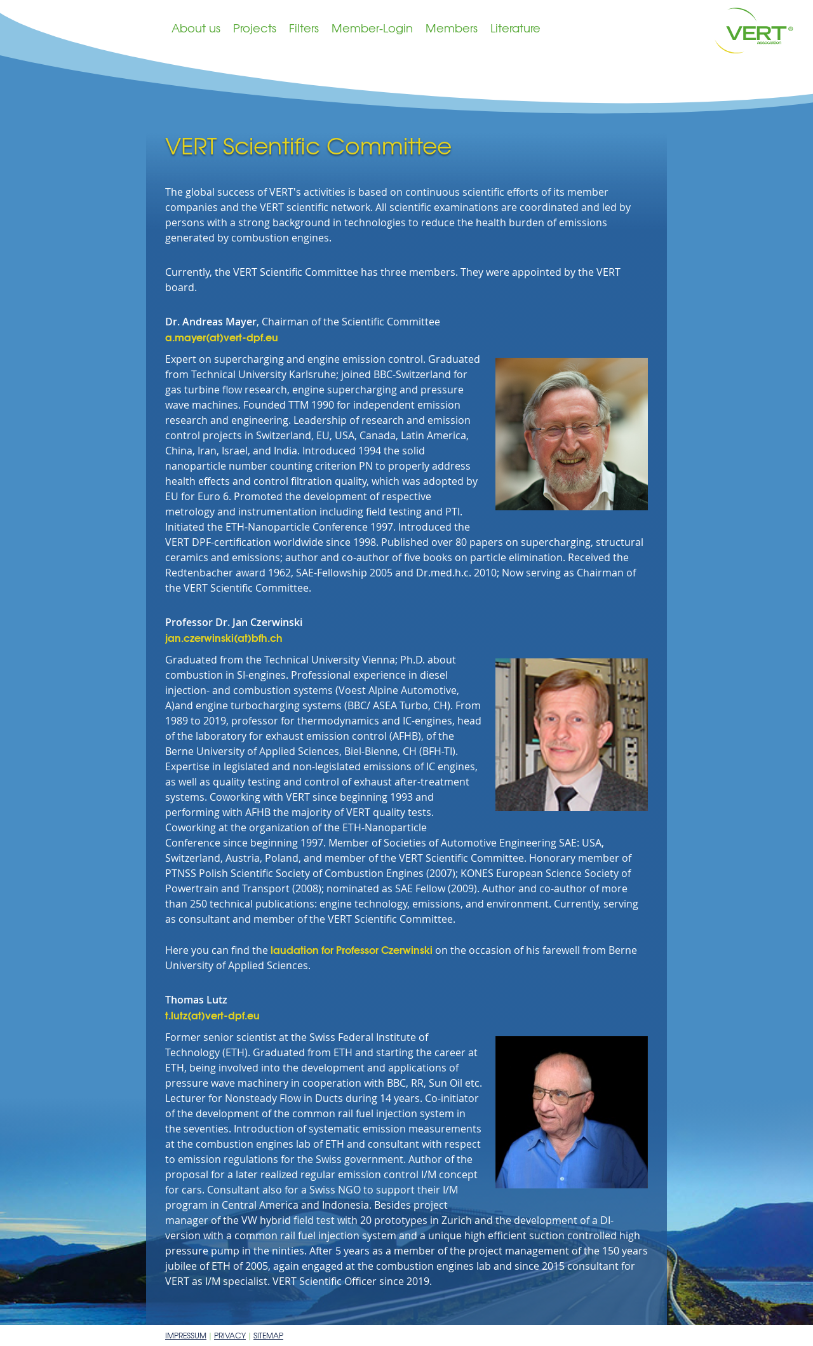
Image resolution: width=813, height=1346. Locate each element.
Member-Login (372, 27)
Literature (515, 27)
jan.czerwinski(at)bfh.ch (224, 637)
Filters (304, 27)
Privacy (230, 1335)
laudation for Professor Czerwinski (352, 949)
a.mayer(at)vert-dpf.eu (221, 336)
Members (452, 27)
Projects (254, 27)
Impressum (185, 1335)
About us (195, 27)
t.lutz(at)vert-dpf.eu (212, 1015)
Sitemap (268, 1335)
